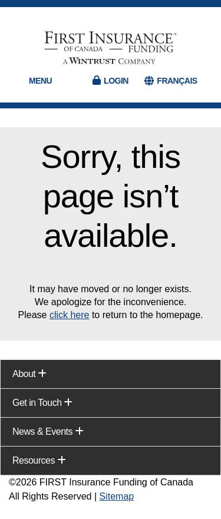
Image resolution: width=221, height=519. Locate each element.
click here (70, 315)
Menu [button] (40, 80)
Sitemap (117, 496)
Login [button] (116, 80)
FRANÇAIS (177, 80)
